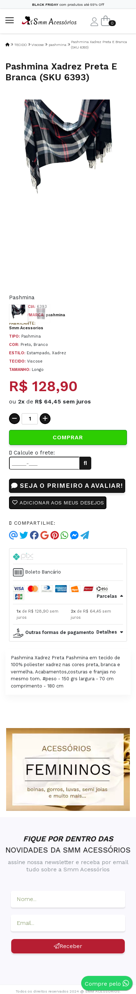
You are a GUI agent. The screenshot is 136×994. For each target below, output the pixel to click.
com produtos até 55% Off (68, 5)
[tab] (68, 556)
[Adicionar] (45, 418)
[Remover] (14, 418)
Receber (68, 946)
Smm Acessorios (26, 328)
